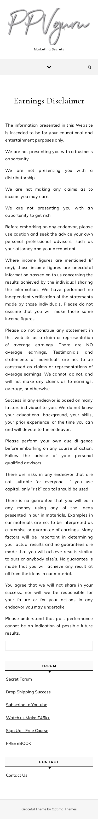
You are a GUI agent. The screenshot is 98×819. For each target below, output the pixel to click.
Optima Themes (64, 809)
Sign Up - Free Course (27, 730)
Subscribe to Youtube (26, 704)
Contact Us (16, 775)
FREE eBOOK (18, 743)
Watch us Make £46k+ (28, 717)
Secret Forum (19, 679)
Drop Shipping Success (28, 691)
